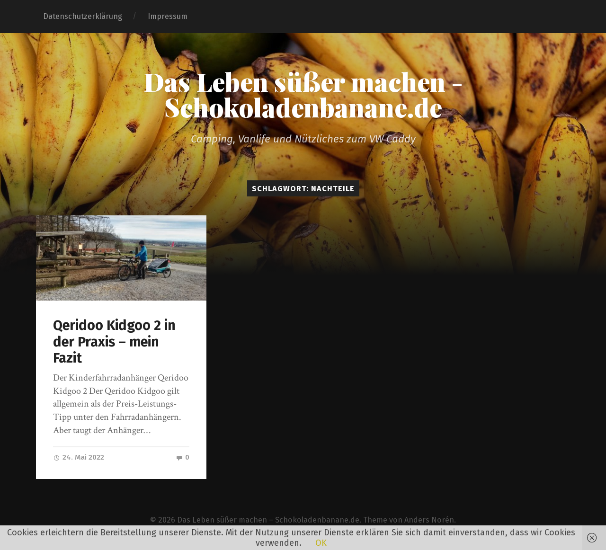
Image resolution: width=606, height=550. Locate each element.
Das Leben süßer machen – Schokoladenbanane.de (268, 519)
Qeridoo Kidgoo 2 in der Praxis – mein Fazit (114, 341)
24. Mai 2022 (78, 457)
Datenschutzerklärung (82, 16)
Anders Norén (429, 519)
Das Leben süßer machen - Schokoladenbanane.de (303, 94)
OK (321, 543)
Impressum (167, 16)
